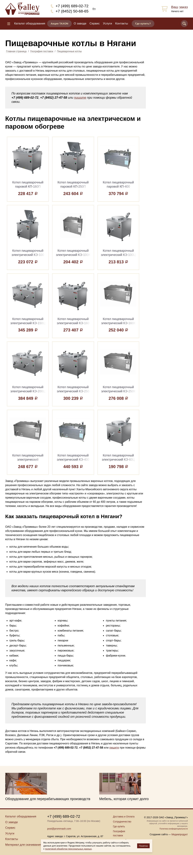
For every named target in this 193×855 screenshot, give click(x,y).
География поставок (41, 51)
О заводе (80, 23)
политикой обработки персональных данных (68, 849)
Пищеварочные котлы (69, 51)
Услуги (107, 23)
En (94, 8)
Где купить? (143, 23)
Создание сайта (159, 834)
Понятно (143, 846)
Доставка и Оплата (124, 816)
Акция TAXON (59, 23)
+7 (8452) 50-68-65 (72, 11)
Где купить (119, 826)
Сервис (95, 23)
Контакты (121, 23)
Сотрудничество (122, 821)
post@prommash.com (59, 828)
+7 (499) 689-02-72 (72, 6)
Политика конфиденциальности (174, 829)
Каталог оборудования (29, 23)
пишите (80, 97)
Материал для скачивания (23, 844)
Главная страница (16, 51)
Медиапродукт (179, 834)
